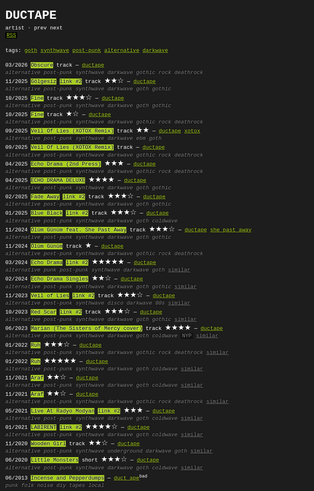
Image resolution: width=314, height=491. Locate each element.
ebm (141, 138)
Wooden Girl (48, 444)
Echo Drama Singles (59, 279)
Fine (37, 98)
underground (125, 451)
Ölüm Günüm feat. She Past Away (78, 230)
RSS (11, 35)
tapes (77, 485)
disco (115, 303)
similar (179, 270)
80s (160, 303)
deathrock (189, 72)
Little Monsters (54, 460)
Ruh (35, 345)
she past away (230, 230)
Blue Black (47, 213)
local (96, 485)
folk (27, 485)
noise (45, 485)
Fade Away (45, 197)
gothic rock (153, 72)
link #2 (71, 81)
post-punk (86, 50)
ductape (93, 65)
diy (61, 485)
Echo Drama (47, 263)
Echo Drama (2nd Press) (66, 164)
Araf (37, 378)
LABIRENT (43, 427)
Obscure (42, 65)
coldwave (164, 221)
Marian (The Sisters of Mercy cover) (86, 328)
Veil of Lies (50, 296)
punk (50, 270)
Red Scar (43, 312)
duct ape (126, 478)
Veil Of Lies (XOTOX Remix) (72, 131)
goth (31, 50)
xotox (192, 131)
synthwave (54, 50)
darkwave (155, 50)
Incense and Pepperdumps (67, 478)
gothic (161, 89)
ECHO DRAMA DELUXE (58, 180)
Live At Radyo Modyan (62, 411)
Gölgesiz (43, 81)
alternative (121, 50)
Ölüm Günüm (47, 246)
